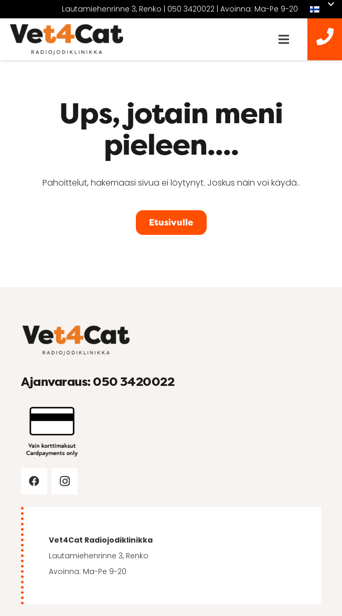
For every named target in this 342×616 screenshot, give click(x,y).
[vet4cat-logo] (66, 40)
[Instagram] (64, 481)
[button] (322, 9)
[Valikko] (284, 39)
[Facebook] (34, 481)
